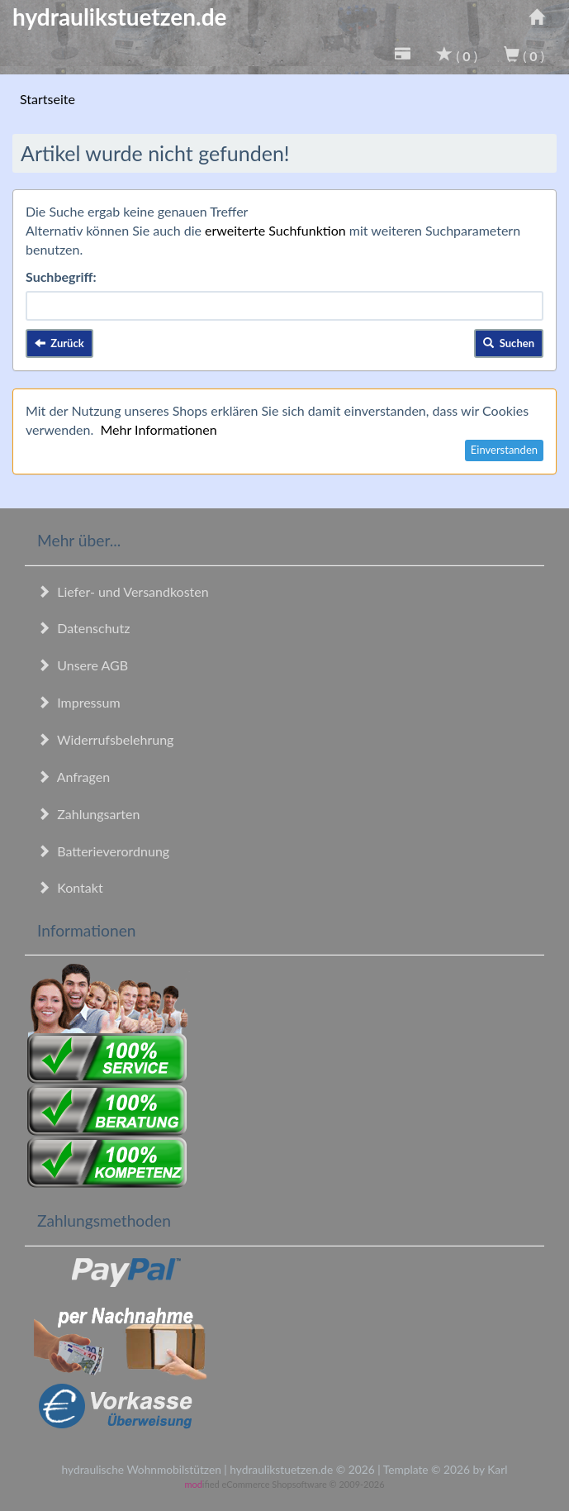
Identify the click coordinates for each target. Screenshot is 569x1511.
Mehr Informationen (158, 429)
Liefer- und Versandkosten (123, 591)
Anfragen (73, 776)
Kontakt (70, 887)
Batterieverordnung (103, 851)
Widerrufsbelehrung (105, 739)
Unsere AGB (82, 665)
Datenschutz (83, 628)
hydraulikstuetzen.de (119, 16)
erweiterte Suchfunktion (275, 230)
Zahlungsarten (88, 814)
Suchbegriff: (61, 276)
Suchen (508, 343)
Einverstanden (504, 449)
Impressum (79, 702)
